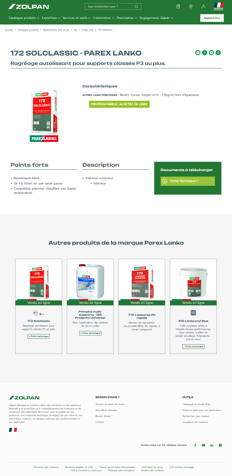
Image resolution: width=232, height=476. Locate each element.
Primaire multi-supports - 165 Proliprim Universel (90, 314)
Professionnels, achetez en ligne (119, 104)
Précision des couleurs (47, 467)
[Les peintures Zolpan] (33, 6)
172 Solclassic (39, 321)
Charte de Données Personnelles (117, 467)
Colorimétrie (102, 18)
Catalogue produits (22, 18)
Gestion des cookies (152, 470)
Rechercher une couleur (195, 416)
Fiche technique (40, 336)
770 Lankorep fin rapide (142, 316)
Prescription (125, 18)
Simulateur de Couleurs (195, 422)
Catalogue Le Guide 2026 (196, 404)
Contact (100, 422)
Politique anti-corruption (121, 470)
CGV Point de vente (153, 467)
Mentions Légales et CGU (79, 467)
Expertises (49, 18)
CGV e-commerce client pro (86, 470)
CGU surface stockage (182, 467)
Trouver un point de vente (110, 404)
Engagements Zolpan (155, 18)
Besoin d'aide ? (104, 416)
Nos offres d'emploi (106, 410)
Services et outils (75, 18)
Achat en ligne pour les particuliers (201, 410)
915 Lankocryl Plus (193, 321)
